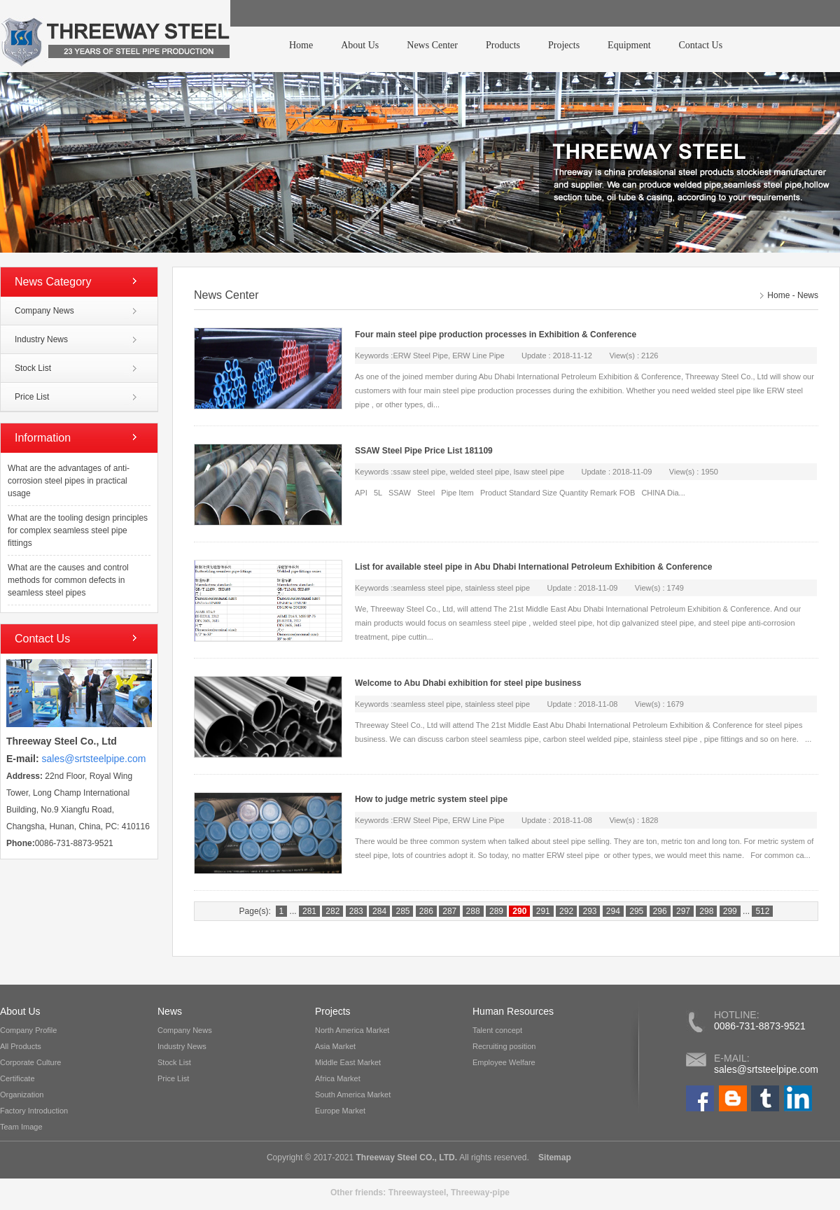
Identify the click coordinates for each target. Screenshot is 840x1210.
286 (426, 911)
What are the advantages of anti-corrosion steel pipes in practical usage (69, 480)
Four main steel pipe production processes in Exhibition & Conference (495, 334)
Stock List (33, 368)
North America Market (352, 1030)
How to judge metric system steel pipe (431, 799)
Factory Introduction (34, 1110)
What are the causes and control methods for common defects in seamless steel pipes (68, 580)
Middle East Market (348, 1062)
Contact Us (701, 45)
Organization (21, 1094)
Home (301, 45)
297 (683, 911)
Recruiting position (504, 1046)
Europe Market (340, 1110)
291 (543, 911)
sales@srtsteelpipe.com (766, 1069)
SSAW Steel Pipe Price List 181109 (424, 451)
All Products (20, 1046)
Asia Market (335, 1046)
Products (503, 45)
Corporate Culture (30, 1062)
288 (473, 911)
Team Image (21, 1127)
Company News (44, 311)
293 (589, 911)
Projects (564, 45)
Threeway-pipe (480, 1192)
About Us (360, 45)
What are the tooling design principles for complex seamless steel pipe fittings (78, 530)
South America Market (353, 1094)
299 (730, 911)
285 (403, 911)
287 (449, 911)
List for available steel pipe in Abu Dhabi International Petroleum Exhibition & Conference (533, 567)
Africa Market (337, 1078)
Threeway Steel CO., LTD (405, 1157)
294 (613, 911)
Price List (32, 397)
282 (333, 911)
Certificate (17, 1078)
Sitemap (553, 1157)
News (807, 295)
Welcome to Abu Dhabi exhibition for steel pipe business (468, 683)
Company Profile (28, 1030)
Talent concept (497, 1030)
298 (706, 911)
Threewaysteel (417, 1192)
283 (356, 911)
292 (566, 911)
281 (309, 911)
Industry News (41, 339)
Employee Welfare (504, 1062)
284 (379, 911)
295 (636, 911)
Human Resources (513, 1011)
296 (660, 911)
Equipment (629, 45)
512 (762, 911)
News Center (432, 45)
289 (496, 911)
